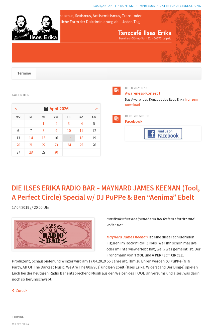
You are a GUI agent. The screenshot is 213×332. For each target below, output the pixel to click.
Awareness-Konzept (142, 93)
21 (31, 145)
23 (56, 145)
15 (43, 138)
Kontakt (127, 6)
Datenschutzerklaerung (180, 6)
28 (31, 152)
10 (69, 130)
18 (81, 138)
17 (69, 138)
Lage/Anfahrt (105, 6)
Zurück (21, 290)
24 (69, 145)
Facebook (133, 121)
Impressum (147, 6)
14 (31, 138)
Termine (24, 73)
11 (81, 130)
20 (18, 145)
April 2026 (59, 108)
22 (43, 145)
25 (81, 145)
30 (56, 152)
